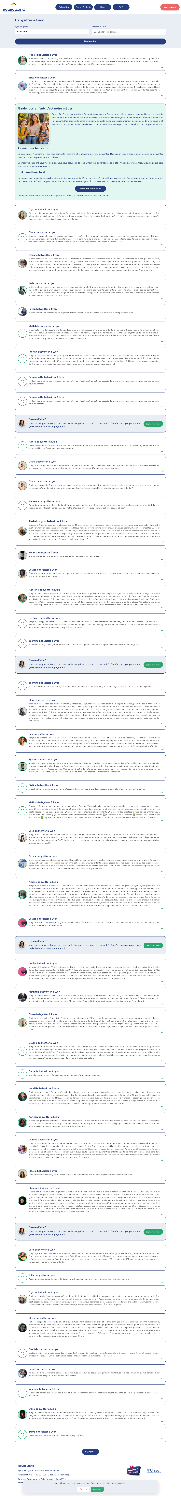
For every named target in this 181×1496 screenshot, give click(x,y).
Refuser (83, 1489)
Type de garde (21, 26)
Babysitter (64, 7)
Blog (102, 7)
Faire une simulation (90, 188)
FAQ (121, 7)
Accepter (97, 1489)
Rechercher (90, 41)
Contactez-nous (153, 423)
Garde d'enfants (83, 7)
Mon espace (169, 7)
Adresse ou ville (99, 26)
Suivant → (90, 1451)
